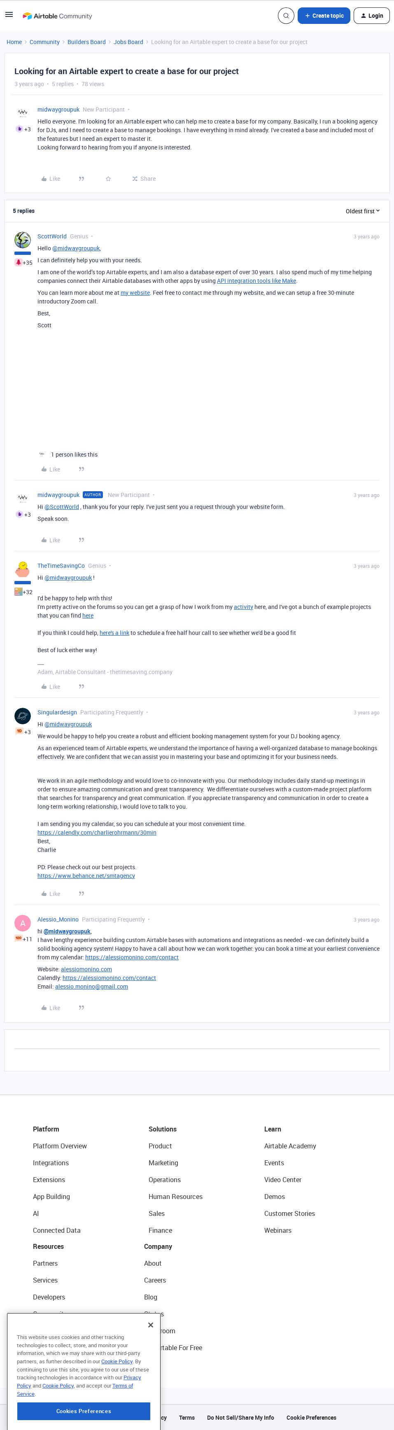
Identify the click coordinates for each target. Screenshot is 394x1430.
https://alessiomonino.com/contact (132, 957)
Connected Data (57, 1230)
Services (45, 1280)
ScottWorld (52, 236)
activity (243, 607)
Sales (157, 1213)
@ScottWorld (61, 507)
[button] (9, 17)
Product (160, 1145)
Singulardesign (57, 712)
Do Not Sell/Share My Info (240, 1417)
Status (154, 1313)
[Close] (151, 1340)
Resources (48, 1246)
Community (45, 42)
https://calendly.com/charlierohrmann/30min (96, 832)
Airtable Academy (290, 1145)
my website (135, 292)
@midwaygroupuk (76, 248)
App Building (51, 1196)
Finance (160, 1230)
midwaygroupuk (58, 109)
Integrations (51, 1162)
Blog (150, 1297)
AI (36, 1213)
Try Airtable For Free (173, 1347)
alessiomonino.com (86, 969)
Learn (272, 1129)
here (87, 615)
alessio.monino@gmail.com (91, 986)
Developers (49, 1297)
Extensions (49, 1179)
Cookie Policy (117, 1376)
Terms (187, 1417)
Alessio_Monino (58, 919)
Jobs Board (128, 42)
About (153, 1263)
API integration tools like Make (256, 281)
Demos (274, 1196)
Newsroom (159, 1330)
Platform (46, 1129)
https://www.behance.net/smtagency (86, 875)
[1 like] (67, 454)
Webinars (277, 1230)
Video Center (282, 1179)
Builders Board (87, 42)
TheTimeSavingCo (61, 565)
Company (158, 1246)
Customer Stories (289, 1213)
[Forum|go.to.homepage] (57, 15)
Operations (165, 1179)
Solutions (163, 1129)
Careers (155, 1280)
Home (14, 42)
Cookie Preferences (311, 1417)
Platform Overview (60, 1145)
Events (274, 1162)
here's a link (114, 633)
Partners (45, 1263)
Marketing (163, 1162)
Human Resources (176, 1196)
